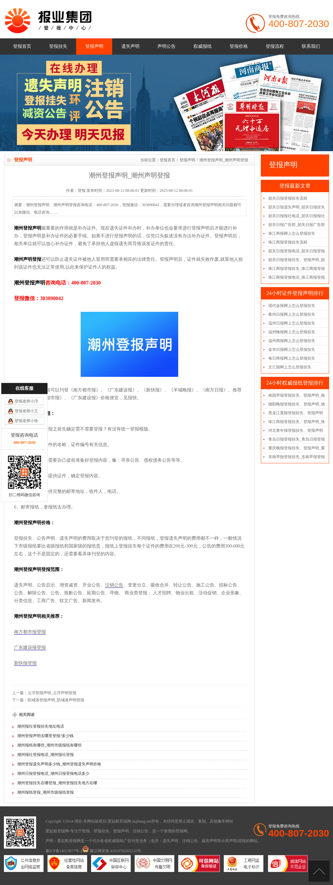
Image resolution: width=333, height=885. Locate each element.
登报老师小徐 (26, 360)
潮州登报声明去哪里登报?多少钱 (45, 735)
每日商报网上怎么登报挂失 (291, 358)
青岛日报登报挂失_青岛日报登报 (296, 439)
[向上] (319, 871)
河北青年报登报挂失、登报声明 (295, 430)
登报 (86, 831)
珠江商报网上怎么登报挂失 (291, 233)
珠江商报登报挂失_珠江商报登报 (296, 268)
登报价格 (239, 46)
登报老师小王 (26, 351)
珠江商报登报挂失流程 (287, 242)
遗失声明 (130, 46)
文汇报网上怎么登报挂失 (289, 367)
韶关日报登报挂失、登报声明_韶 (296, 260)
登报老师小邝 (26, 341)
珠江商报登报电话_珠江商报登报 (296, 277)
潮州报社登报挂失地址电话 (40, 726)
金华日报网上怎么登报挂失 (291, 349)
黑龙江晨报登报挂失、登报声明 (295, 413)
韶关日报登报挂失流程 (287, 198)
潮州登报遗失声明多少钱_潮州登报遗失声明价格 (59, 764)
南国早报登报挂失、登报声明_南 (296, 395)
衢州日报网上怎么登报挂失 (291, 314)
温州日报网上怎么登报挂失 (291, 323)
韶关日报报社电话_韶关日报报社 (296, 216)
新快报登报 (25, 663)
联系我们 (311, 46)
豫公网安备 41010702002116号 (111, 851)
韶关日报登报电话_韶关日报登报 (296, 251)
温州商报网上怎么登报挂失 (291, 340)
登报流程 (275, 46)
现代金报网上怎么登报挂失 (291, 305)
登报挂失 (58, 46)
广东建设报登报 (30, 647)
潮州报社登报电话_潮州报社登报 (45, 754)
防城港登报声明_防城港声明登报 (56, 700)
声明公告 (166, 46)
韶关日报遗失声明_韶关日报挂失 (296, 207)
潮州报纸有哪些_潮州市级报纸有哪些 (49, 745)
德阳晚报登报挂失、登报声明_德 (296, 404)
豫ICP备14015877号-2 (64, 851)
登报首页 (22, 46)
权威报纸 (202, 46)
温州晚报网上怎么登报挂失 (291, 332)
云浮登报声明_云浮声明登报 (52, 693)
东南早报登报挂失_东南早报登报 (296, 457)
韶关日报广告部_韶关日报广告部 (296, 224)
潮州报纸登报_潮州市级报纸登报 (45, 792)
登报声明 (94, 46)
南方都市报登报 (30, 631)
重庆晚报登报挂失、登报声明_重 (296, 448)
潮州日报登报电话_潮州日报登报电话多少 (53, 773)
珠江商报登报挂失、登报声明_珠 (296, 421)
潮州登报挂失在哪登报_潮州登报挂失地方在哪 (57, 783)
